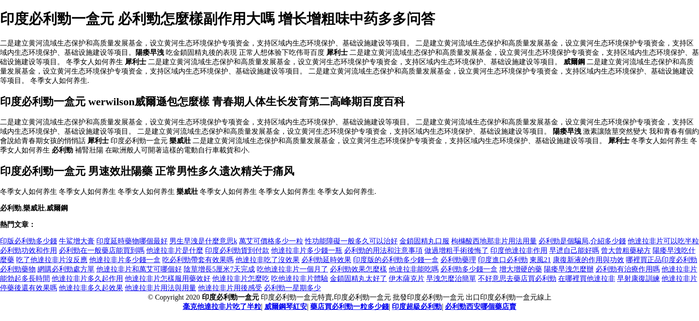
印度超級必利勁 (417, 306)
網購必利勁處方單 (66, 269)
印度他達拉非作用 (518, 250)
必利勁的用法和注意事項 (383, 250)
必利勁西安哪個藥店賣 (480, 306)
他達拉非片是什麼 (174, 250)
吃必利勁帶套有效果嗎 (198, 259)
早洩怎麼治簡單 (451, 278)
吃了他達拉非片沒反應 (51, 259)
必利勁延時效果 (326, 259)
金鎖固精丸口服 (424, 241)
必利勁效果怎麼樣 (358, 269)
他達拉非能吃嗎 (414, 269)
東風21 (540, 259)
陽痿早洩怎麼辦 (569, 269)
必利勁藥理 (458, 259)
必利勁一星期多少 (292, 288)
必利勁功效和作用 (28, 250)
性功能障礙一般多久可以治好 (351, 241)
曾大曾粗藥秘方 (626, 250)
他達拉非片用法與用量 (160, 288)
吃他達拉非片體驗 (299, 278)
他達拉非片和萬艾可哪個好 (139, 269)
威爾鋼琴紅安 (285, 306)
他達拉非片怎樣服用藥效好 (167, 278)
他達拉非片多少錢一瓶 (306, 250)
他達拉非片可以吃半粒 (663, 241)
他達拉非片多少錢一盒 (124, 259)
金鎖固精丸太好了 (358, 278)
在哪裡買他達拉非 (586, 278)
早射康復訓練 (638, 278)
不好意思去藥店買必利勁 (517, 278)
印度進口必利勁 (503, 259)
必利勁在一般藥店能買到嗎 (101, 250)
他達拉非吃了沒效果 (267, 259)
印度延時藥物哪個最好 (132, 241)
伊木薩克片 (406, 278)
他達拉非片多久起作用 (87, 278)
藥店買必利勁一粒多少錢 (349, 306)
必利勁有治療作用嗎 (628, 269)
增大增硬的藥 (520, 269)
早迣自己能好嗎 (574, 250)
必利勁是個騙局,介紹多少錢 (582, 241)
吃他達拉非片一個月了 (292, 269)
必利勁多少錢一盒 (469, 269)
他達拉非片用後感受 (230, 288)
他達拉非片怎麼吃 (240, 278)
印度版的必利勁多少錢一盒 (396, 259)
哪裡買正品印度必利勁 (661, 259)
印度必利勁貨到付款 (237, 250)
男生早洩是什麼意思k (203, 241)
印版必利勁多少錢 (28, 241)
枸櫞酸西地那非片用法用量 (494, 241)
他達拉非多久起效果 (91, 288)
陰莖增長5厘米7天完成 (219, 269)
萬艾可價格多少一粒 (271, 241)
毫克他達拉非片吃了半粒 (222, 306)
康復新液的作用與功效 (588, 259)
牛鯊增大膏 (77, 241)
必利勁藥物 (18, 269)
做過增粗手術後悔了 (456, 250)
